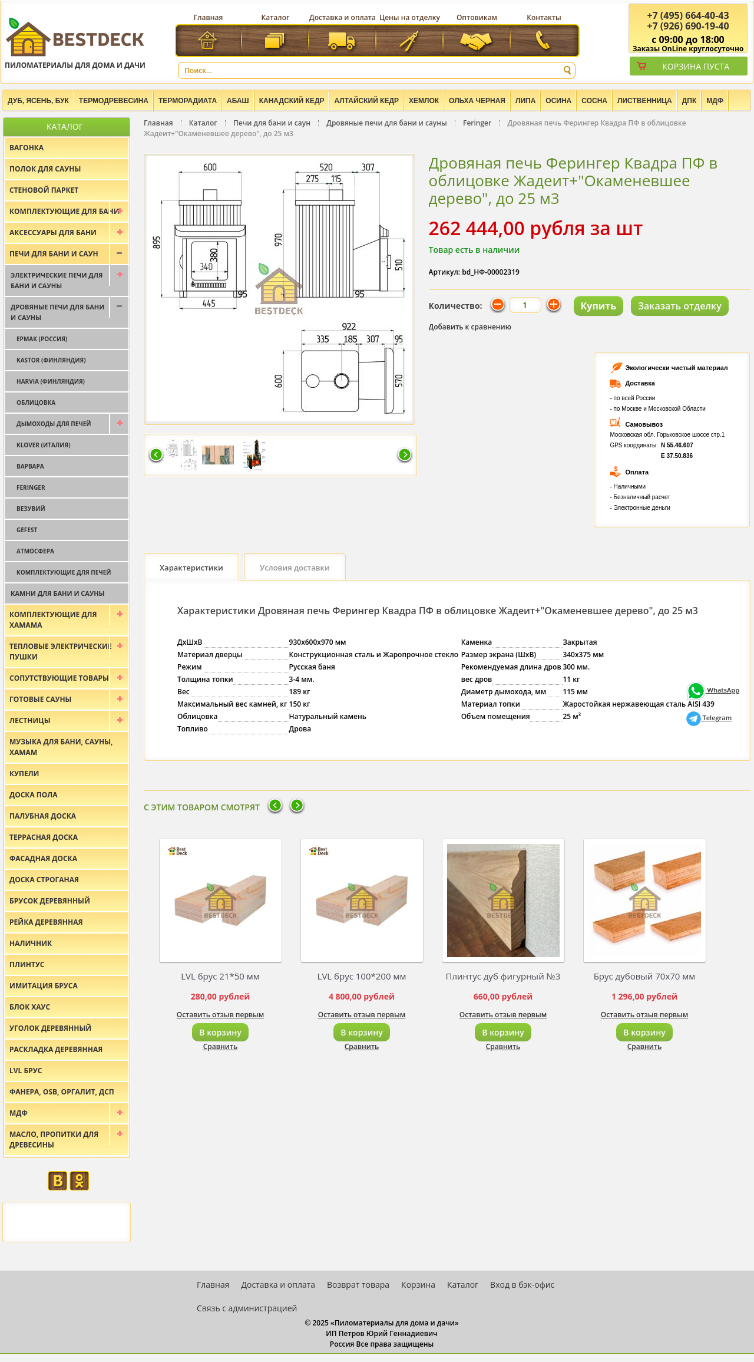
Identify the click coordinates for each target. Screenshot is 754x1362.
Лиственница (644, 101)
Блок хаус (29, 1007)
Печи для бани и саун (271, 123)
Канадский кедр (292, 101)
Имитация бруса (43, 986)
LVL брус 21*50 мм (220, 976)
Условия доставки (295, 567)
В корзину (220, 1032)
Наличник (30, 943)
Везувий (30, 508)
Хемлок (424, 101)
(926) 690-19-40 (688, 25)
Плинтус (27, 964)
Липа (525, 101)
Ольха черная (477, 101)
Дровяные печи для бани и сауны (386, 123)
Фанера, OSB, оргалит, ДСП (61, 1092)
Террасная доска (43, 837)
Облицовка (35, 402)
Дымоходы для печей (53, 424)
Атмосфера (35, 551)
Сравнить (220, 1046)
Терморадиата (187, 101)
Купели (24, 774)
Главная (208, 17)
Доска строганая (44, 880)
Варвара (30, 466)
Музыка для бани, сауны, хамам (61, 747)
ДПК (689, 101)
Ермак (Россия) (41, 339)
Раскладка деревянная (55, 1049)
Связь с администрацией (247, 1308)
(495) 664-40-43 (688, 15)
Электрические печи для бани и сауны (56, 280)
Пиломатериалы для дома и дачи (75, 42)
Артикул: (445, 272)
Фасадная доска (43, 858)
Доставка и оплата (342, 17)
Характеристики (191, 567)
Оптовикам (477, 17)
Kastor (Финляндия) (51, 360)
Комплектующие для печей (63, 572)
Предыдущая (156, 455)
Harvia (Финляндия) (50, 381)
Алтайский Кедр (366, 101)
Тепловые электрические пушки (60, 651)
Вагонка (26, 148)
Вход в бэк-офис (522, 1284)
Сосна (594, 101)
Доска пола (33, 795)
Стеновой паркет (43, 190)
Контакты (544, 17)
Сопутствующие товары (59, 678)
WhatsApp (712, 689)
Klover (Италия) (43, 445)
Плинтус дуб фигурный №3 (503, 976)
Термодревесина (113, 101)
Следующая (404, 455)
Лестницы (30, 720)
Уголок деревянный (50, 1028)
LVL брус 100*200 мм (362, 976)
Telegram (709, 717)
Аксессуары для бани (53, 232)
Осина (558, 101)
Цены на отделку (409, 17)
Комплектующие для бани (64, 211)
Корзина (418, 1284)
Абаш (238, 101)
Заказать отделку (680, 305)
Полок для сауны (45, 169)
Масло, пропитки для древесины (53, 1139)
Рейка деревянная (45, 922)
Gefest (26, 530)
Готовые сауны (40, 699)
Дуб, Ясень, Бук (38, 101)
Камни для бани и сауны (58, 593)
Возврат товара (358, 1284)
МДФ (714, 101)
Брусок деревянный (49, 901)
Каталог (276, 17)
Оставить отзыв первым (220, 1015)
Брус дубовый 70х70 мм (645, 976)
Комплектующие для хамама (53, 619)
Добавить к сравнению (470, 327)
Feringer (477, 123)
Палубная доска (42, 816)
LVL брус (25, 1071)
